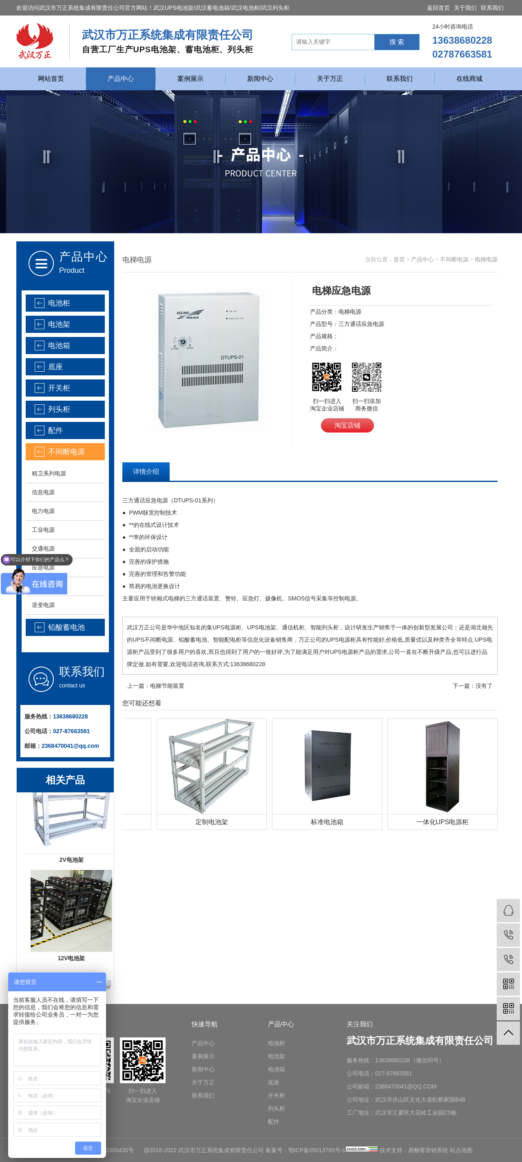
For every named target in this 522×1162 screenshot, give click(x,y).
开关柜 (59, 388)
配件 (55, 430)
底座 (55, 367)
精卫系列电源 (49, 473)
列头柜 (59, 409)
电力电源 (43, 511)
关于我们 (465, 8)
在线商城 (469, 78)
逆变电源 (43, 605)
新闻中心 (260, 78)
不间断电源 (66, 452)
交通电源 (43, 548)
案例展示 (190, 78)
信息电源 (43, 492)
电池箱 (59, 345)
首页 (399, 259)
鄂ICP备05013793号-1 (316, 1150)
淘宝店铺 (347, 425)
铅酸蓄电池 (66, 627)
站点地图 (461, 1150)
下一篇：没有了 (473, 685)
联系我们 (492, 8)
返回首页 (438, 8)
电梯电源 (486, 259)
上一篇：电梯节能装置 (155, 685)
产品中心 (121, 78)
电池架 (59, 324)
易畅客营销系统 (428, 1150)
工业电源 (43, 529)
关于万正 (330, 78)
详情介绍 (146, 471)
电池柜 (59, 303)
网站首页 (51, 78)
